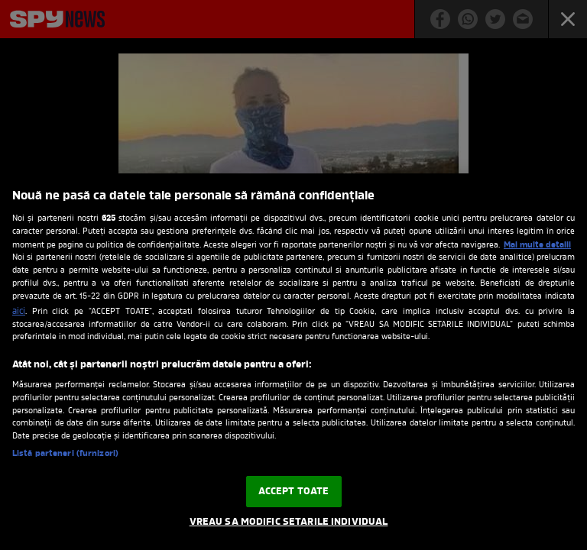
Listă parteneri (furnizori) (65, 454)
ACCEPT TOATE (293, 492)
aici (18, 311)
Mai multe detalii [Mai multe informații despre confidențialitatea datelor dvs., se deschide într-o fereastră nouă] (537, 245)
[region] (293, 361)
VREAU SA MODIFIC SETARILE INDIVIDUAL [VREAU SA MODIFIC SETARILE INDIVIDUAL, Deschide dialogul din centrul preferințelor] (289, 522)
